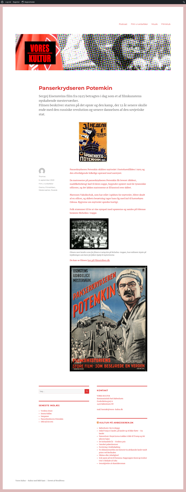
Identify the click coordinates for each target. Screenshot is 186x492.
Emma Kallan (46, 414)
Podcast (123, 24)
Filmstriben (50, 187)
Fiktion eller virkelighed (109, 455)
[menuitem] (2, 2)
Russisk (54, 190)
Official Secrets (47, 422)
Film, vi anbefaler (46, 184)
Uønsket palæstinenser (108, 444)
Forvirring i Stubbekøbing (109, 447)
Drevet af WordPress (56, 481)
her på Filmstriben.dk (99, 260)
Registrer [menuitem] (16, 2)
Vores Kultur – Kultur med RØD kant (30, 481)
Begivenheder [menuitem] (28, 2)
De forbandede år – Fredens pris (112, 442)
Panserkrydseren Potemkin (52, 419)
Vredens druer (47, 411)
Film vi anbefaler (139, 24)
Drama (42, 187)
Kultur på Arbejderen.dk (116, 422)
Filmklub (166, 24)
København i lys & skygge (109, 428)
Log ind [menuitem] (8, 2)
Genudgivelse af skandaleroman (112, 463)
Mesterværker (44, 190)
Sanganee (45, 416)
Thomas (42, 176)
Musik (155, 24)
